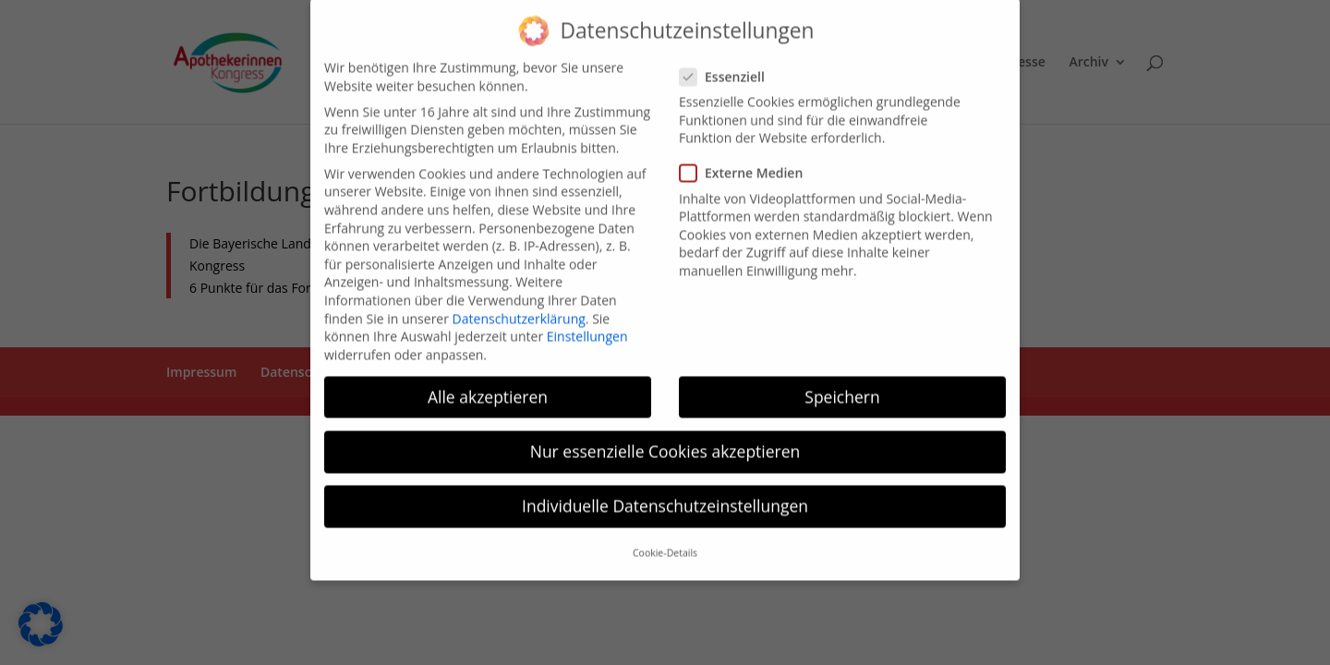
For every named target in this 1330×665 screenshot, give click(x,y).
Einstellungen (587, 323)
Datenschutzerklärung (519, 305)
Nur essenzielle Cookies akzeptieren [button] (665, 438)
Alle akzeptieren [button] (488, 383)
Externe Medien (748, 160)
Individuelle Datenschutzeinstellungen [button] (665, 493)
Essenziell (729, 63)
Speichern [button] (841, 383)
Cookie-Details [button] (665, 540)
